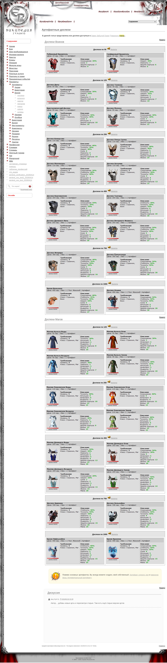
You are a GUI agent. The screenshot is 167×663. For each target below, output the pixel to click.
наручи (20, 101)
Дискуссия (54, 592)
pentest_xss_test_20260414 (20, 180)
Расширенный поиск (26, 189)
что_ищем (13, 172)
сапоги (20, 109)
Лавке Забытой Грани (100, 36)
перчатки (21, 104)
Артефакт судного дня (139, 575)
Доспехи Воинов (54, 41)
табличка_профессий (18, 169)
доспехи (20, 95)
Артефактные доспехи (56, 29)
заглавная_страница (18, 164)
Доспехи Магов (54, 319)
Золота (113, 49)
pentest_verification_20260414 (21, 175)
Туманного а (117, 36)
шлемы (20, 112)
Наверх (162, 646)
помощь (12, 166)
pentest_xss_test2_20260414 (21, 177)
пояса (19, 106)
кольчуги (21, 98)
